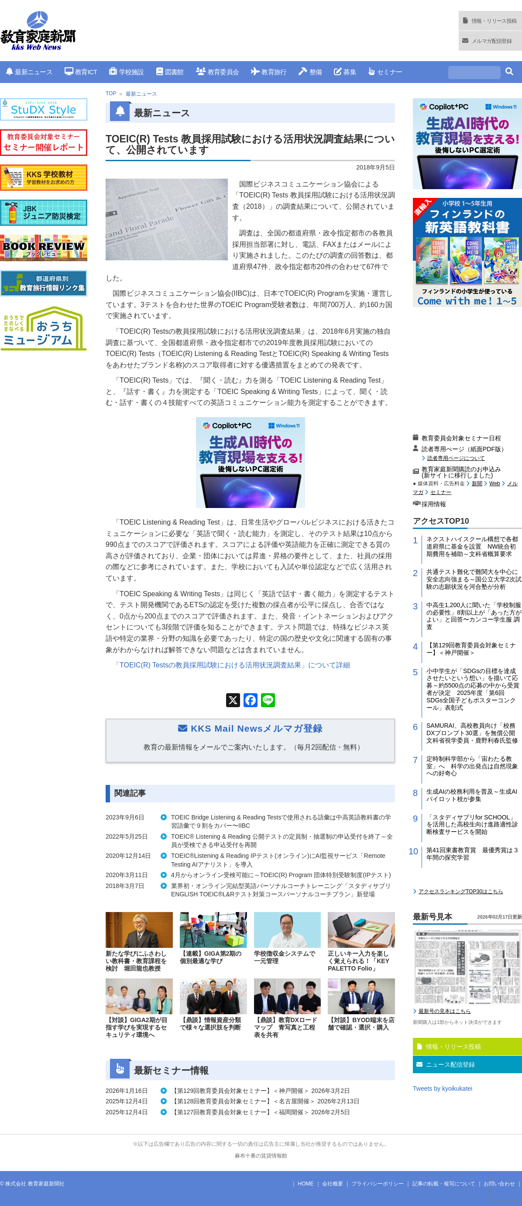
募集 (345, 72)
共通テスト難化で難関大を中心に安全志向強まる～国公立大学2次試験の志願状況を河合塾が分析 (474, 579)
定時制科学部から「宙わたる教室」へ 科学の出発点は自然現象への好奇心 (472, 766)
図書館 (170, 72)
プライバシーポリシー (377, 1184)
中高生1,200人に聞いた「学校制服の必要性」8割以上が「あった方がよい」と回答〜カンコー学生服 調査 (474, 615)
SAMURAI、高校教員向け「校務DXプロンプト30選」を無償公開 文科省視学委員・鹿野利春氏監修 (473, 733)
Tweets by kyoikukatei (442, 1088)
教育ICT (81, 72)
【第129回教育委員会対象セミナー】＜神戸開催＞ (471, 649)
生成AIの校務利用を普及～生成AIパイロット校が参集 (471, 795)
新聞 (477, 483)
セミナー (385, 72)
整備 (310, 72)
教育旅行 (268, 72)
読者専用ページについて (456, 458)
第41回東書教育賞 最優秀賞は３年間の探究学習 (472, 854)
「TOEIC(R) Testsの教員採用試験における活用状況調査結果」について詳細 (231, 665)
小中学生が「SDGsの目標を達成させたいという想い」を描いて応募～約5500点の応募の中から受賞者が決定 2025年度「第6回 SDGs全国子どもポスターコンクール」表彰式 (472, 689)
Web (494, 483)
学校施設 (126, 72)
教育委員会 (217, 72)
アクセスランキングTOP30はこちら (461, 891)
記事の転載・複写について (443, 1184)
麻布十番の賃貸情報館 (261, 1156)
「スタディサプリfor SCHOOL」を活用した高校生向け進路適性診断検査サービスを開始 (472, 825)
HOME (306, 1184)
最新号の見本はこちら (445, 1011)
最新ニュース (29, 72)
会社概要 (332, 1184)
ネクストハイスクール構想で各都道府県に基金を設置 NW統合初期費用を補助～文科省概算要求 (472, 546)
